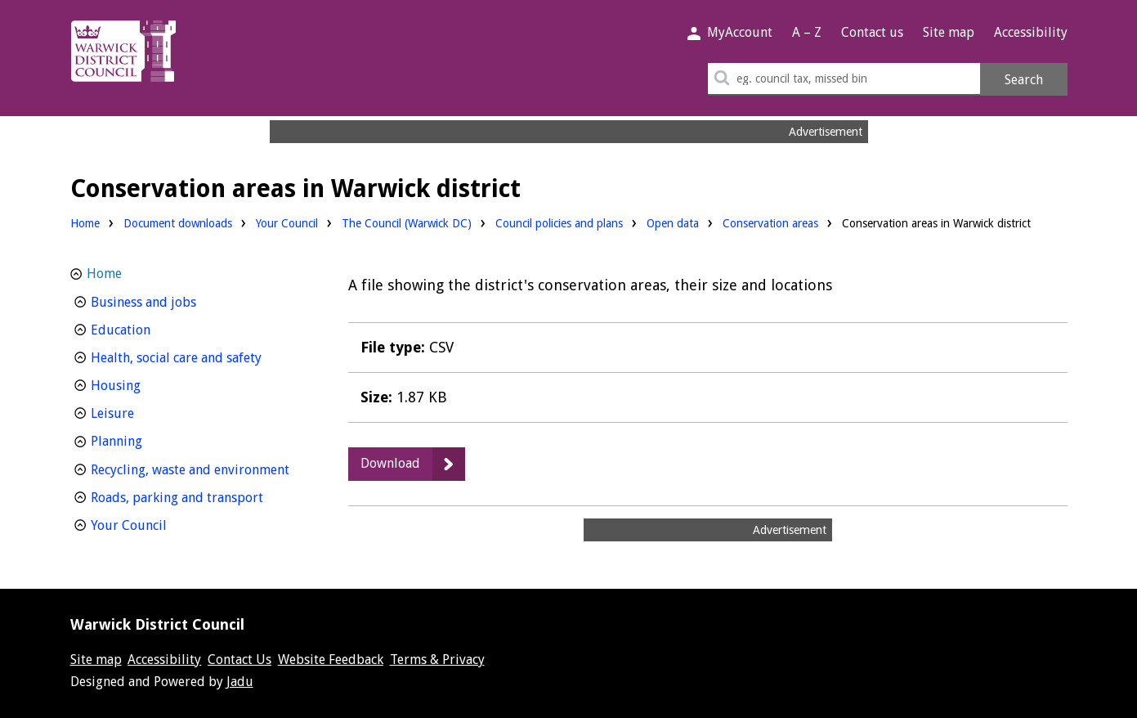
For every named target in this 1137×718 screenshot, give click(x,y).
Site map (948, 32)
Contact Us (239, 659)
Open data (673, 222)
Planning (147, 439)
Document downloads (177, 223)
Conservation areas (770, 223)
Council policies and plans (559, 222)
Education (151, 328)
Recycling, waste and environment (199, 468)
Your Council (287, 222)
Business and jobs (174, 300)
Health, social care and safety (199, 356)
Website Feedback (330, 659)
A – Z (806, 32)
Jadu (239, 681)
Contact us (872, 32)
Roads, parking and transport (199, 496)
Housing (146, 384)
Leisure (143, 411)
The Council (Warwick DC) (407, 222)
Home (85, 223)
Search (1024, 80)
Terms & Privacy (437, 659)
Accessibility (1031, 32)
